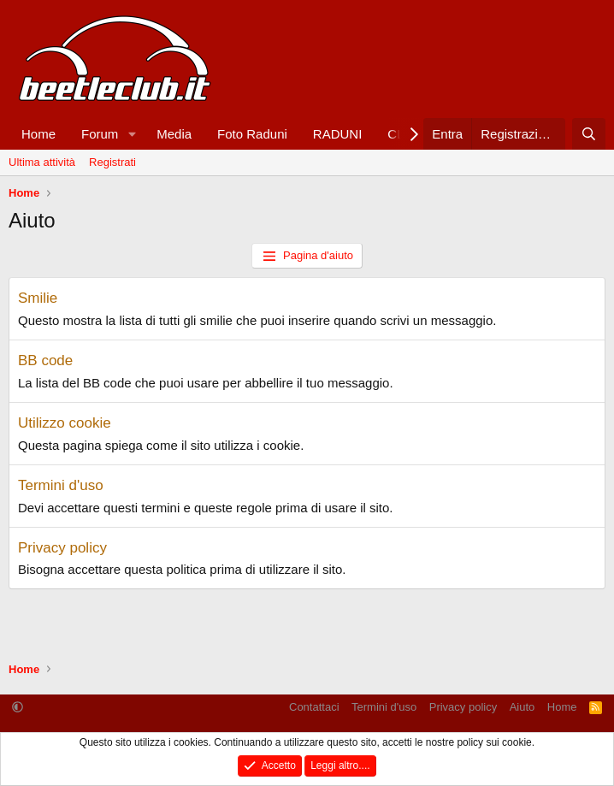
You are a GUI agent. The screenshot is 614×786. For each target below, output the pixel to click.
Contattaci (314, 706)
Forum (99, 134)
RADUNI (338, 134)
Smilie (37, 298)
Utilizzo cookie (64, 423)
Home (38, 134)
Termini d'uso (60, 485)
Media (174, 134)
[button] (132, 134)
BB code (45, 360)
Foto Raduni (252, 134)
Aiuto (522, 706)
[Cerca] (588, 134)
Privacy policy (62, 548)
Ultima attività (42, 162)
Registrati (112, 162)
